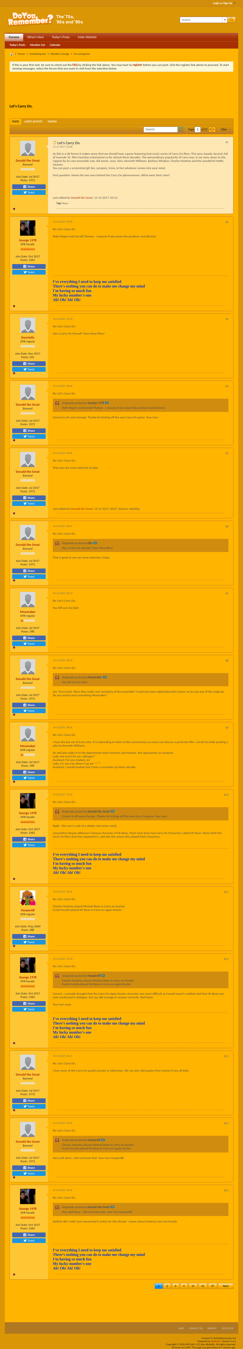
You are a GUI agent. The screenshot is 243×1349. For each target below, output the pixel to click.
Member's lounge (59, 53)
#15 (226, 1190)
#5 (227, 453)
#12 (226, 959)
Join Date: (22, 176)
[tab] (16, 121)
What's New (35, 37)
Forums (14, 37)
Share (29, 187)
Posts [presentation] (15, 121)
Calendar (55, 45)
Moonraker (28, 612)
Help (181, 1328)
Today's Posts (61, 37)
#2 (227, 222)
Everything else (38, 53)
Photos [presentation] (52, 121)
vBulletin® (216, 1341)
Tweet (28, 192)
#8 (227, 660)
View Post (106, 403)
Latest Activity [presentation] (33, 121)
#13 (226, 1056)
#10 (226, 795)
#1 (227, 142)
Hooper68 (28, 910)
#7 (227, 593)
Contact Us (196, 1328)
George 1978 (27, 240)
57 (212, 1286)
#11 (226, 892)
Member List (37, 45)
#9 (227, 727)
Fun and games (82, 53)
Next (225, 1286)
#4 (227, 386)
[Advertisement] (122, 88)
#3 (227, 319)
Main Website (87, 37)
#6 (227, 526)
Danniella (27, 337)
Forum (21, 53)
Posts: (24, 180)
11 (193, 1286)
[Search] (203, 20)
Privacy (212, 1328)
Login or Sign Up (224, 3)
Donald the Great (28, 161)
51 (202, 1286)
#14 (226, 1123)
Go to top (227, 1328)
